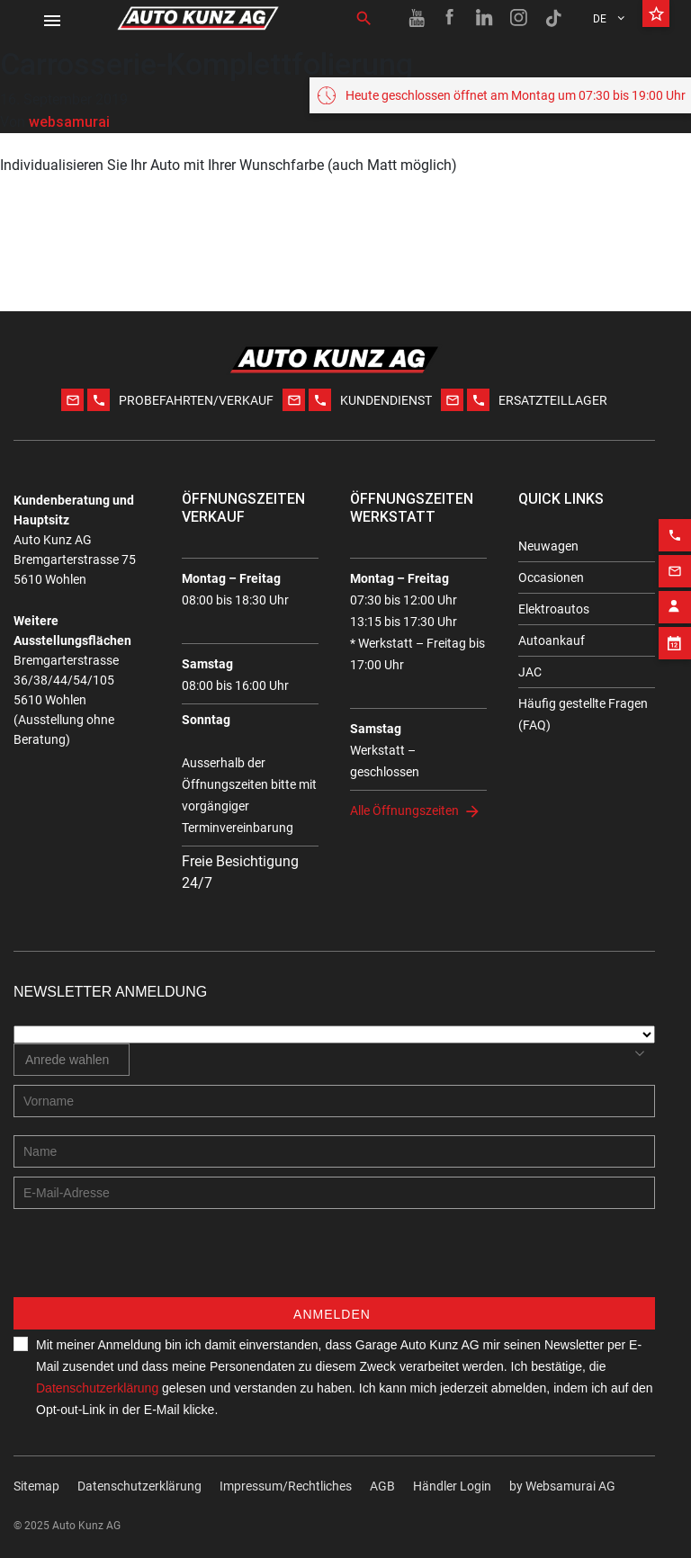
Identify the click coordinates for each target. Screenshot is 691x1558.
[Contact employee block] (675, 594)
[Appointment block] (675, 629)
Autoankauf (551, 640)
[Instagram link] (519, 18)
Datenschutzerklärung (97, 1388)
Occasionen (551, 577)
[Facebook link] (451, 18)
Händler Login (452, 1486)
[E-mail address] (334, 1193)
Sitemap (36, 1486)
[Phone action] (675, 522)
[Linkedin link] (485, 18)
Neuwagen (548, 546)
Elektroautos (553, 609)
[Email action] (675, 558)
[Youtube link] (417, 18)
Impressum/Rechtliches (286, 1486)
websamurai (69, 121)
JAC (530, 672)
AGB (382, 1486)
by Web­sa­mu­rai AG (562, 1486)
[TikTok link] (553, 18)
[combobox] (71, 1059)
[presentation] (150, 1262)
